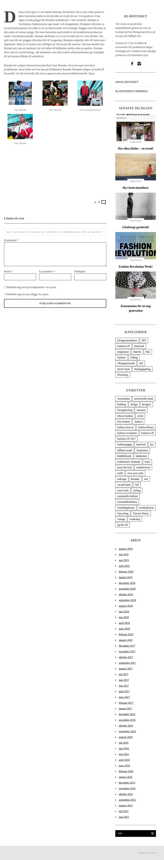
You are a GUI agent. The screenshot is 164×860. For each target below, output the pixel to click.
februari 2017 (126, 702)
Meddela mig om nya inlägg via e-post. (28, 298)
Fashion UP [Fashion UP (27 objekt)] (147, 433)
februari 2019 (126, 571)
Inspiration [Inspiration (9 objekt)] (142, 450)
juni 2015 (124, 817)
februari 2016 (126, 771)
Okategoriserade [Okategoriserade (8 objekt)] (126, 363)
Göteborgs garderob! (135, 227)
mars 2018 (124, 628)
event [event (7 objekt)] (140, 415)
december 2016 (127, 714)
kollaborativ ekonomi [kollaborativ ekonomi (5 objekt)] (128, 461)
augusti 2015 (125, 805)
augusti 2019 (125, 548)
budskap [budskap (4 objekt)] (121, 404)
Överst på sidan (148, 853)
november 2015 (127, 788)
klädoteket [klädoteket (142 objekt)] (141, 456)
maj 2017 (124, 685)
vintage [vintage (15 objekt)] (121, 519)
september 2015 (127, 799)
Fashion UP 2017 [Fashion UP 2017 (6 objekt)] (126, 438)
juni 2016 (124, 748)
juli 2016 (123, 742)
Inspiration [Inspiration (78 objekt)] (123, 351)
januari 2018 (125, 640)
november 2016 (127, 720)
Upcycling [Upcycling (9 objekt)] (122, 513)
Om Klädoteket (126, 82)
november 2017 (127, 651)
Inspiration (136, 141)
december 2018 (127, 583)
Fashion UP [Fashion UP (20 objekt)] (123, 346)
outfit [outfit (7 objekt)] (120, 473)
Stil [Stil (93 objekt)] (141, 363)
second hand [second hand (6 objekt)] (124, 484)
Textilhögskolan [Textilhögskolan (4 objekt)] (125, 507)
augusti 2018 (125, 605)
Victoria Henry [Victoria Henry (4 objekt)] (141, 513)
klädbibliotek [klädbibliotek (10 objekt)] (124, 456)
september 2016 (127, 731)
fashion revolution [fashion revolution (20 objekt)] (127, 433)
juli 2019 (123, 554)
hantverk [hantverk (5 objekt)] (141, 444)
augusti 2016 (125, 737)
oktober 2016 (126, 725)
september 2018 (127, 600)
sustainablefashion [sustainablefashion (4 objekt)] (127, 501)
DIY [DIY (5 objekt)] (144, 340)
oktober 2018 (126, 594)
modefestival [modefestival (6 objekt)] (143, 467)
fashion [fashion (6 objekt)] (138, 421)
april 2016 (124, 759)
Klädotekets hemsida (131, 91)
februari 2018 (126, 634)
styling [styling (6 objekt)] (136, 490)
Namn (8, 275)
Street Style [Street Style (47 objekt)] (123, 369)
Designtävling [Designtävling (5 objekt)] (124, 410)
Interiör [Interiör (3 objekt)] (137, 351)
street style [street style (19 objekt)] (123, 490)
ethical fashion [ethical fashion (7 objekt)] (125, 415)
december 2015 (127, 782)
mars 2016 (124, 765)
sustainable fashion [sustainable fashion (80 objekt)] (127, 496)
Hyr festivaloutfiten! (136, 187)
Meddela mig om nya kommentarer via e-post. (32, 291)
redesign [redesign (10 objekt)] (121, 479)
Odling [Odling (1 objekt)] (134, 357)
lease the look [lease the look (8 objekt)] (124, 467)
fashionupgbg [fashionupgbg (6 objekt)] (124, 444)
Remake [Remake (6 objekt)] (135, 479)
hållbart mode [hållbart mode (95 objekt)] (124, 450)
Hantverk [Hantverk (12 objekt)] (139, 346)
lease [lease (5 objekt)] (147, 461)
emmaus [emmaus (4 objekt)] (141, 410)
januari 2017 (125, 708)
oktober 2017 (126, 657)
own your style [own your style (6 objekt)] (135, 473)
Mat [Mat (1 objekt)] (148, 351)
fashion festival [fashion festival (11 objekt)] (125, 427)
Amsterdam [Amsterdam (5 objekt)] (123, 398)
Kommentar (11, 240)
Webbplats (79, 275)
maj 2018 (124, 617)
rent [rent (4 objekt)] (146, 479)
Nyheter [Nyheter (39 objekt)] (121, 357)
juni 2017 (124, 680)
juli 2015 (123, 811)
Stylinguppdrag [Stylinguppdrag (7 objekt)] (142, 369)
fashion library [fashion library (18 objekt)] (146, 427)
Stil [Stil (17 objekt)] (137, 484)
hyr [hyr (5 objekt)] (152, 444)
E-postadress (47, 275)
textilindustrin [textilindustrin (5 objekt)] (146, 507)
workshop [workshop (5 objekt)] (135, 519)
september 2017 (127, 662)
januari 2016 (125, 777)
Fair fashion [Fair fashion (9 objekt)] (123, 421)
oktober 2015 (126, 794)
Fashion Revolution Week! (136, 266)
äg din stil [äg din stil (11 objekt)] (122, 524)
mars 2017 (124, 697)
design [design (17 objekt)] (134, 404)
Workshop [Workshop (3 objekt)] (122, 374)
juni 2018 (124, 611)
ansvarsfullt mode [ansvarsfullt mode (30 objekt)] (143, 398)
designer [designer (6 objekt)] (146, 404)
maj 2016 (124, 754)
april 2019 (124, 565)
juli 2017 (123, 674)
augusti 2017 (125, 668)
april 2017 (124, 691)
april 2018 (124, 623)
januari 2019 (125, 577)
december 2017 (127, 645)
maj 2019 (124, 560)
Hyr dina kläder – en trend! (136, 148)
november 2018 (127, 588)
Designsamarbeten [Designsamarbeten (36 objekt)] (127, 340)
